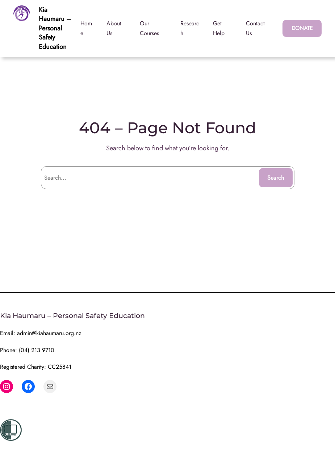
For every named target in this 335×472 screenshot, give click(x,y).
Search (275, 178)
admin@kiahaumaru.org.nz (49, 333)
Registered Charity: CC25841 (35, 367)
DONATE (302, 28)
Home (86, 28)
